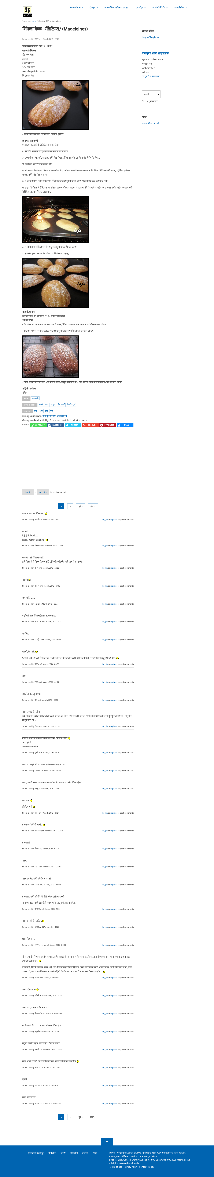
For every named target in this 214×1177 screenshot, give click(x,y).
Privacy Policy (131, 1167)
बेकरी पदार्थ (71, 404)
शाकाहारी (35, 398)
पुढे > (80, 506)
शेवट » (92, 506)
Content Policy (146, 1167)
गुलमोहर (139, 7)
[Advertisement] (78, 460)
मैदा (51, 411)
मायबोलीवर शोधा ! (150, 123)
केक (35, 411)
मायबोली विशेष (158, 7)
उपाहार (52, 404)
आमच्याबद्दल (145, 1157)
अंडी (41, 411)
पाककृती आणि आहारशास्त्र (55, 416)
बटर (46, 411)
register (48, 492)
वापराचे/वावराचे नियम (118, 1157)
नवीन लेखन (75, 7)
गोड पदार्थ (61, 404)
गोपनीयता (134, 1157)
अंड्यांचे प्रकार (43, 404)
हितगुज (92, 7)
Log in (30, 492)
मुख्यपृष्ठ (34, 21)
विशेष (63, 1153)
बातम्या (85, 1153)
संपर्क (154, 1157)
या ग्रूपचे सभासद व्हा (151, 76)
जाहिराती (74, 1153)
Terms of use (115, 1167)
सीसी (95, 1153)
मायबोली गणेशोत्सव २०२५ (116, 7)
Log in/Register (150, 37)
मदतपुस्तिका (179, 7)
